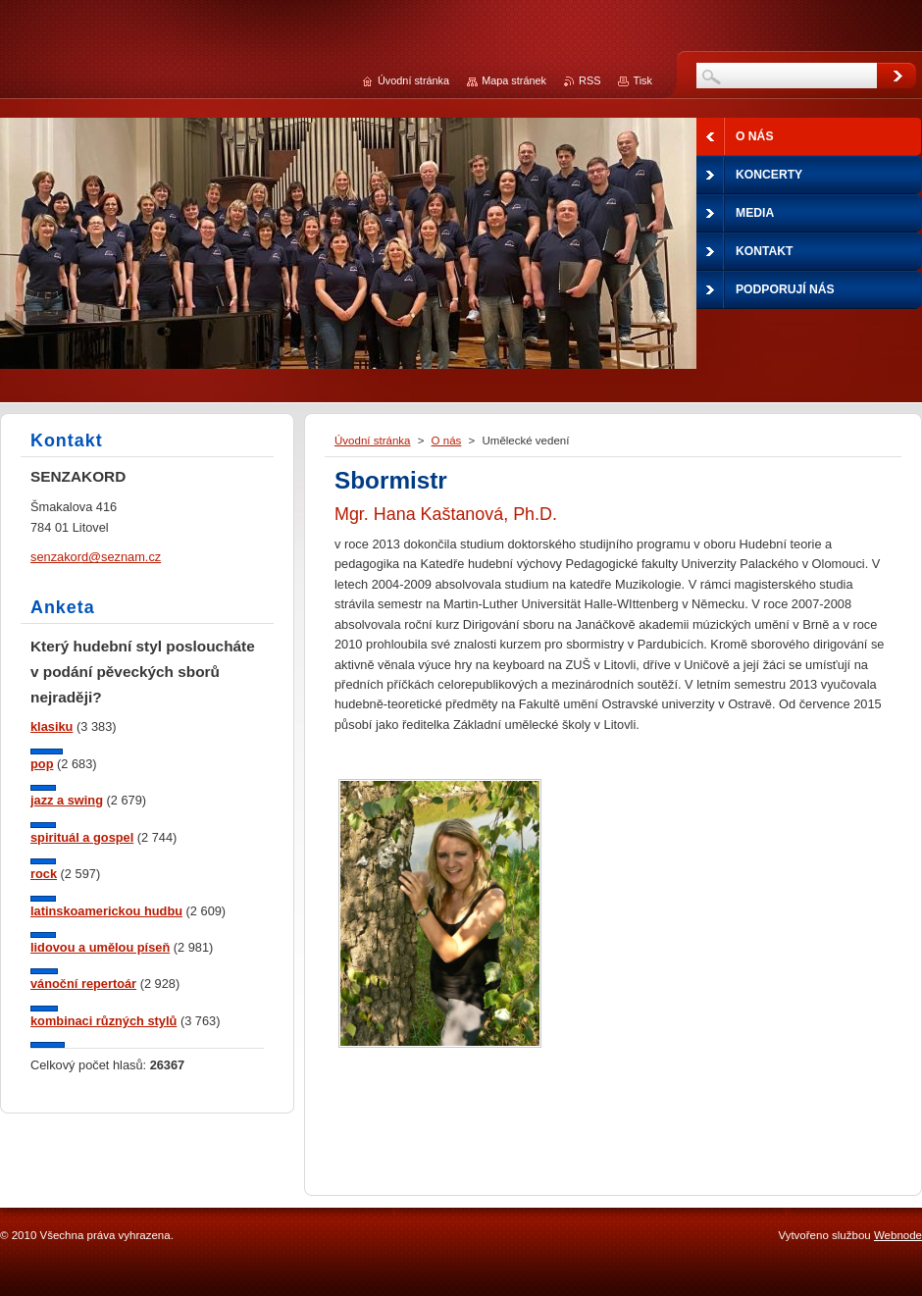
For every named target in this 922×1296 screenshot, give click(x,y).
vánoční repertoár (83, 983)
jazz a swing (66, 800)
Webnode (898, 1235)
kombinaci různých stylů (103, 1020)
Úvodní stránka (372, 440)
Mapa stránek (514, 80)
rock (43, 873)
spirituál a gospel (81, 837)
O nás (447, 440)
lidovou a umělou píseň (100, 947)
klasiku (51, 726)
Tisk (642, 80)
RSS (589, 80)
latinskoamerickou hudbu (106, 911)
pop (41, 763)
